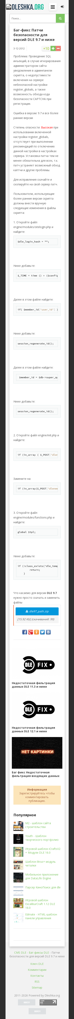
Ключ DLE (37, 964)
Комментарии (37, 970)
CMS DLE (20, 952)
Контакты (37, 976)
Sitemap (37, 987)
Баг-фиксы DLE (39, 952)
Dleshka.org (25, 7)
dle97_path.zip (37, 611)
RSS (37, 981)
